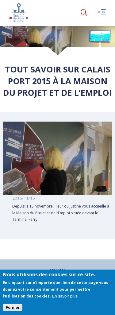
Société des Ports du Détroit (18, 12)
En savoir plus (65, 296)
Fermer (12, 307)
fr (98, 12)
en (103, 12)
